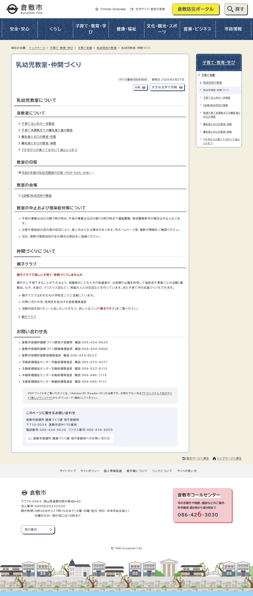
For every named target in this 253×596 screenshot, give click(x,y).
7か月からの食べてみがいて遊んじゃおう (49, 149)
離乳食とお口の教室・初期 (39, 136)
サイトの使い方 (187, 471)
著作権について (137, 471)
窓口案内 (31, 529)
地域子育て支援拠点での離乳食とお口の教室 (222, 115)
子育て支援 (85, 48)
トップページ (37, 48)
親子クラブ (29, 316)
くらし (55, 29)
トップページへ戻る (229, 458)
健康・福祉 (127, 29)
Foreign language (113, 9)
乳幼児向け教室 (106, 48)
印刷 (137, 87)
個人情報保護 (113, 471)
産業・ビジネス (198, 29)
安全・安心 (20, 29)
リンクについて (162, 471)
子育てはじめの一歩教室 (38, 123)
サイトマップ (68, 471)
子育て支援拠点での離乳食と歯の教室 (47, 130)
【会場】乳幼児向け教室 (37, 195)
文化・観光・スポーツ (162, 29)
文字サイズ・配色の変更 (150, 9)
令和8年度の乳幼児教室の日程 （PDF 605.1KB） (58, 172)
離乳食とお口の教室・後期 (39, 143)
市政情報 (233, 29)
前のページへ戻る (197, 458)
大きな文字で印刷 (164, 87)
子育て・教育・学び (91, 29)
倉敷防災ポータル (196, 9)
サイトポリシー (89, 471)
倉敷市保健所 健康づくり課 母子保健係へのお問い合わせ (71, 438)
